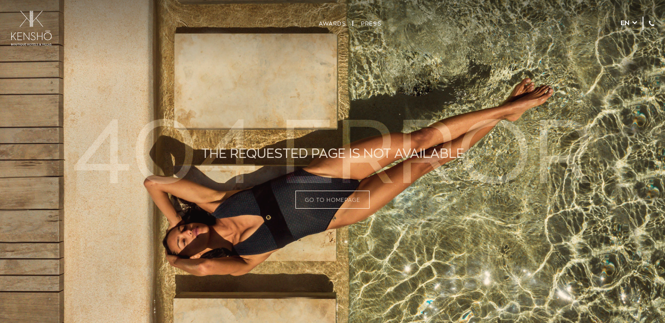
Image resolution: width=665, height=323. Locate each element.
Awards (332, 23)
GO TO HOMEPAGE (332, 199)
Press (371, 23)
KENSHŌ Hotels (31, 28)
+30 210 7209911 (651, 23)
